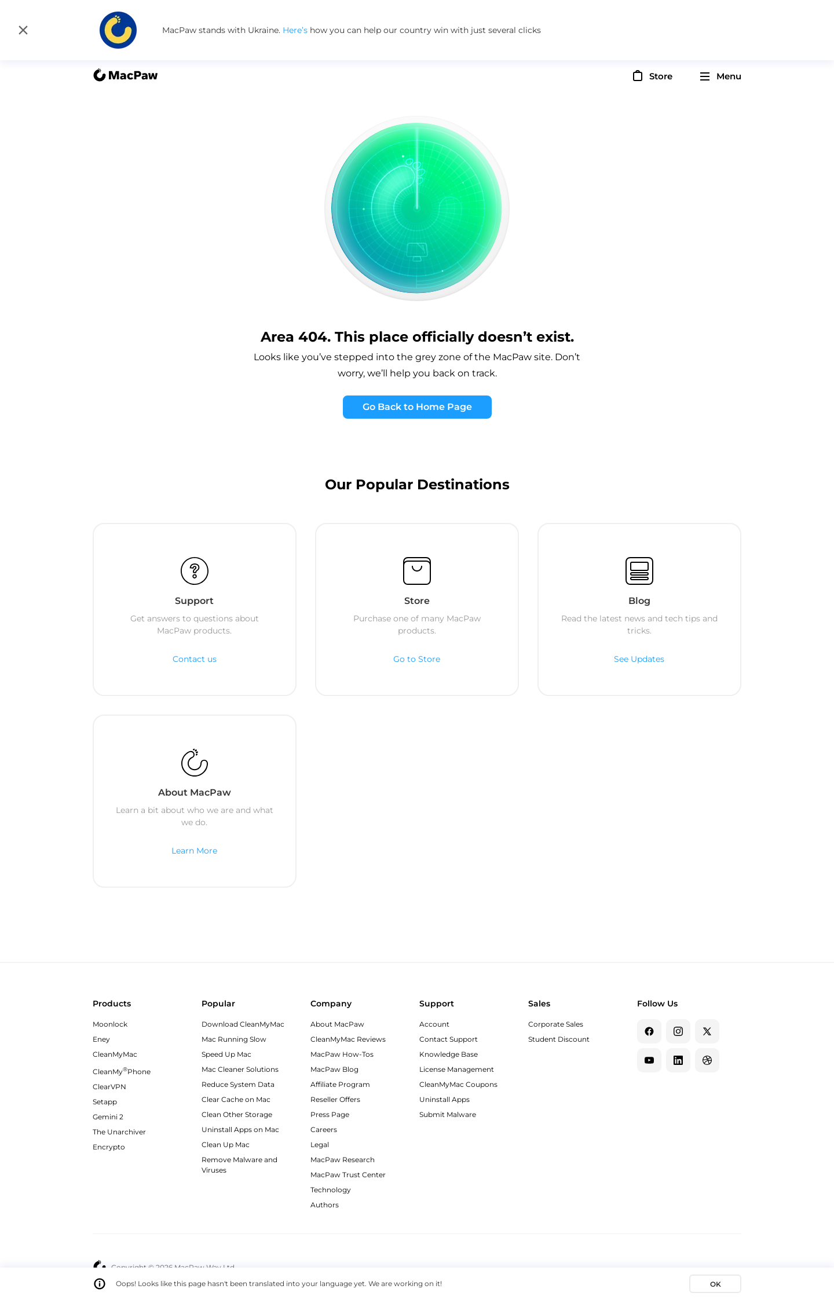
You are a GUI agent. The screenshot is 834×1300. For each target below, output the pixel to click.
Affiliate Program (340, 1084)
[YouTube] (649, 1060)
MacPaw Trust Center (348, 1174)
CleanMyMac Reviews (348, 1039)
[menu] (720, 76)
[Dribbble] (707, 1060)
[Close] (23, 30)
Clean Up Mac (226, 1144)
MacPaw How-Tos (342, 1054)
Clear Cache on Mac (236, 1099)
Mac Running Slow (234, 1039)
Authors (324, 1204)
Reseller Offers (335, 1099)
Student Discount (559, 1039)
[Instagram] (678, 1031)
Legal (319, 1144)
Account (434, 1024)
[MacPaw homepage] (125, 76)
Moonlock (110, 1024)
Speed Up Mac (226, 1054)
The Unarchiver (119, 1131)
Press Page (329, 1114)
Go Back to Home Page (417, 406)
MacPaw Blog (334, 1069)
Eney (101, 1039)
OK (715, 1284)
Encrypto (109, 1146)
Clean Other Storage (237, 1114)
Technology (330, 1189)
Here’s (296, 30)
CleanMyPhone (122, 1071)
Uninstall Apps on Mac (240, 1129)
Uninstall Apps (444, 1099)
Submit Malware (447, 1114)
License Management (456, 1069)
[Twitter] (707, 1031)
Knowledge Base (448, 1054)
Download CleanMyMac (243, 1024)
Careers (323, 1129)
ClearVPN (109, 1086)
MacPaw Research (342, 1159)
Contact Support (448, 1039)
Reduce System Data (238, 1084)
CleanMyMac (115, 1054)
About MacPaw (337, 1024)
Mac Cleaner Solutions (240, 1069)
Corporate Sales (555, 1024)
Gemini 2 (108, 1116)
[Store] (651, 75)
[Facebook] (649, 1031)
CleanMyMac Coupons (458, 1084)
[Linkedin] (678, 1060)
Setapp (105, 1101)
